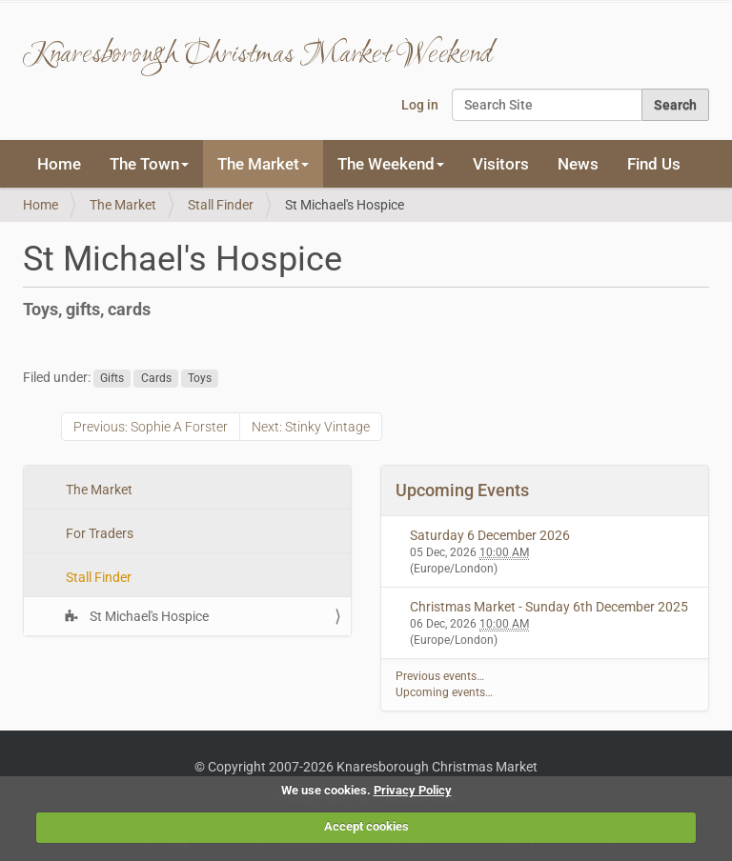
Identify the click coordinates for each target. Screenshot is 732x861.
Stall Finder (221, 204)
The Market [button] (263, 163)
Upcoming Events (462, 490)
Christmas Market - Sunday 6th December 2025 (549, 606)
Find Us (654, 163)
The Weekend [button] (390, 163)
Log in (419, 104)
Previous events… (440, 676)
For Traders (98, 533)
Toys (200, 378)
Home (59, 163)
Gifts (112, 378)
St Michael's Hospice (148, 616)
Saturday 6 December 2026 (490, 535)
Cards (156, 378)
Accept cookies (366, 826)
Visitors (501, 163)
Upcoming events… (444, 692)
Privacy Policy (413, 790)
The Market (123, 204)
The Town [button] (149, 163)
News (578, 163)
